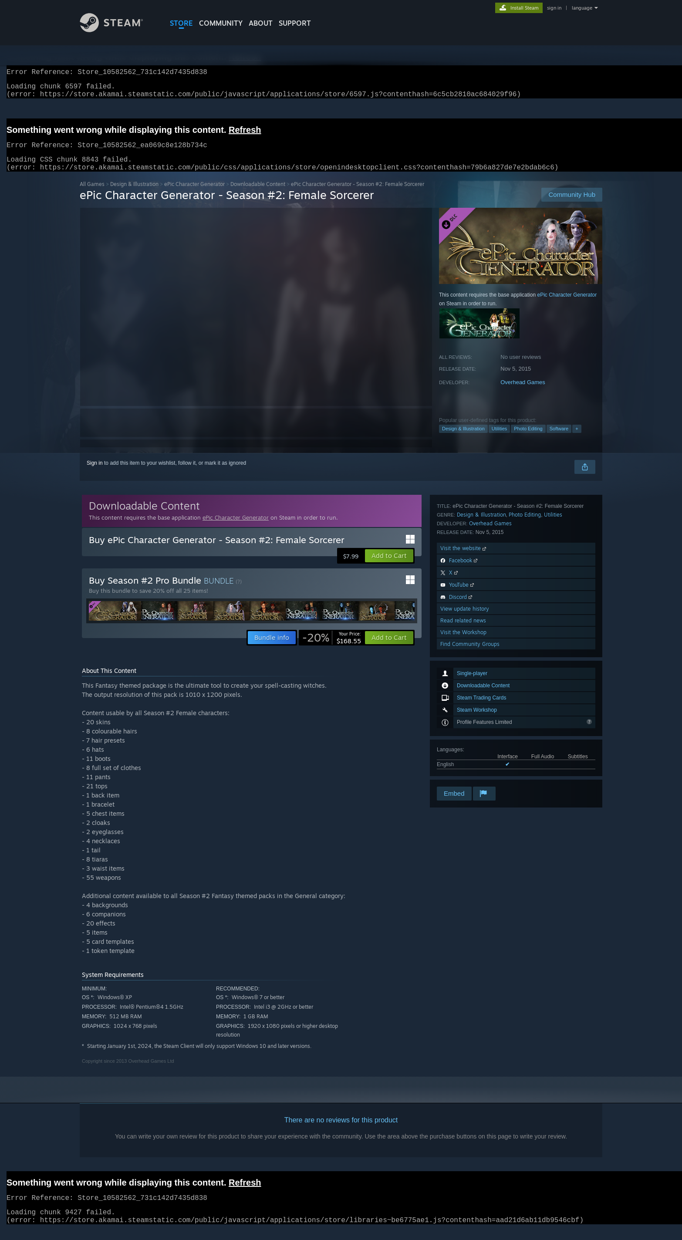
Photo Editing (528, 439)
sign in (554, 8)
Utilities (499, 439)
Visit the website (464, 677)
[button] (389, 566)
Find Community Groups (470, 773)
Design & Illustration (134, 194)
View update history (464, 738)
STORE (181, 23)
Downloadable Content (257, 194)
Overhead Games (522, 392)
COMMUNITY (221, 23)
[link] (332, 648)
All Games (92, 194)
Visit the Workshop (463, 761)
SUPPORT (295, 23)
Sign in (95, 473)
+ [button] (576, 439)
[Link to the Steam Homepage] (118, 30)
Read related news (463, 750)
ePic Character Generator (194, 194)
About (261, 23)
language (582, 8)
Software (559, 439)
